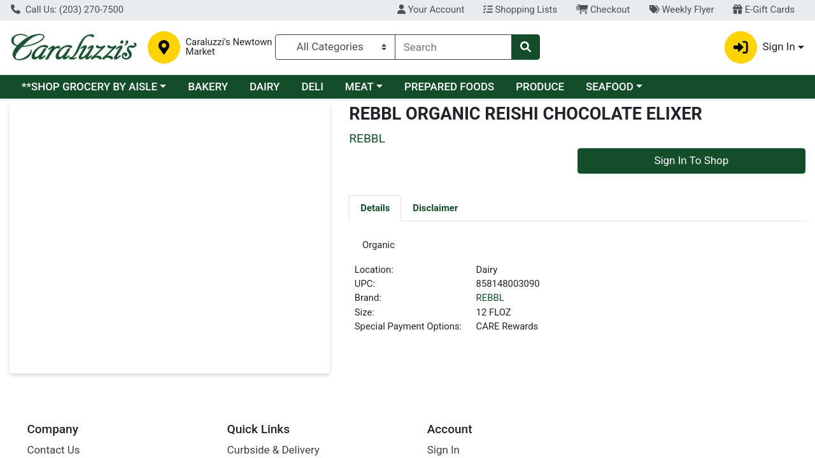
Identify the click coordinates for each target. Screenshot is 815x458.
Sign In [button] (760, 47)
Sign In (443, 449)
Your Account (430, 9)
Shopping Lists (520, 9)
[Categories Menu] (335, 47)
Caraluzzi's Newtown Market (228, 47)
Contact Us (53, 449)
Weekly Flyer (681, 9)
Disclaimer (435, 208)
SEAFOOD (610, 86)
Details (375, 208)
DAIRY (265, 86)
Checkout (603, 9)
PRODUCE (540, 86)
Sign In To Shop (691, 160)
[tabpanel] (577, 293)
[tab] (375, 208)
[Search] (453, 47)
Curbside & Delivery (273, 449)
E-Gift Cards (764, 9)
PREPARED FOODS (449, 86)
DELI (312, 86)
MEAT (359, 86)
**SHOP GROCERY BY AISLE (89, 86)
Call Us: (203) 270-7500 (67, 9)
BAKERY (208, 86)
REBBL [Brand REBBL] (490, 303)
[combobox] (453, 47)
